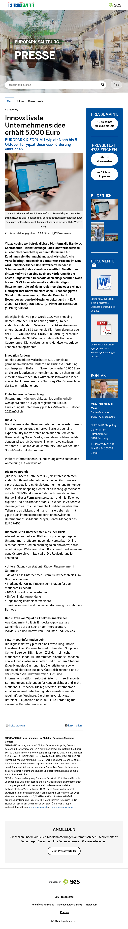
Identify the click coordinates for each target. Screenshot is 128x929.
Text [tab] (10, 101)
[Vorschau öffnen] (44, 182)
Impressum (91, 904)
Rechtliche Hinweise (43, 904)
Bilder (98, 196)
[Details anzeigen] (104, 283)
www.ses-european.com (64, 807)
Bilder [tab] (20, 101)
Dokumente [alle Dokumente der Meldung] (103, 261)
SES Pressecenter (64, 896)
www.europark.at (38, 807)
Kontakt (64, 912)
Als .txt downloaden (104, 159)
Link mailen (75, 725)
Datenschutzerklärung (69, 904)
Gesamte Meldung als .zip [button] (104, 124)
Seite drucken (17, 725)
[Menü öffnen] (5, 5)
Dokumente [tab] (35, 101)
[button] (103, 85)
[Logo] (21, 5)
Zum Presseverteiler (64, 851)
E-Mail (94, 452)
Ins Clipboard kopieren (104, 174)
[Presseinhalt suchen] (55, 85)
